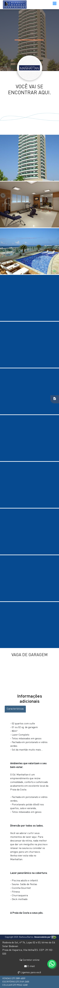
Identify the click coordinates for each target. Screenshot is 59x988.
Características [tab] (15, 709)
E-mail (29, 966)
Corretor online (29, 960)
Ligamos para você (29, 972)
